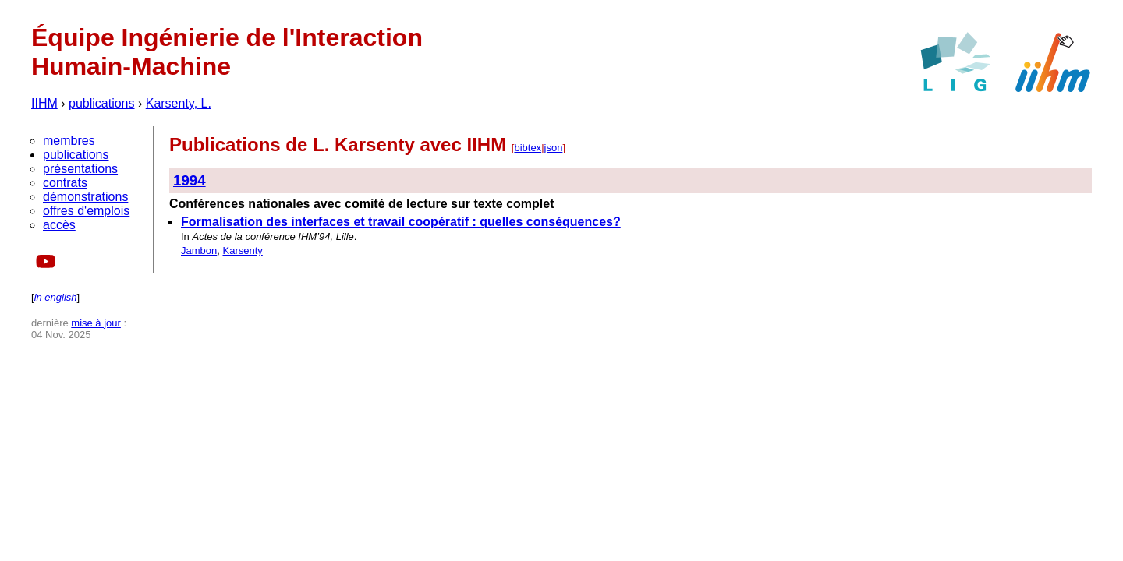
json (553, 147)
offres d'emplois (86, 210)
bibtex (527, 147)
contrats (65, 182)
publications (102, 103)
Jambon (199, 250)
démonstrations (85, 196)
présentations (80, 168)
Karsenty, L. (178, 103)
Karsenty (242, 250)
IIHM (44, 103)
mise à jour (96, 323)
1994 (189, 180)
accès (59, 224)
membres (69, 140)
